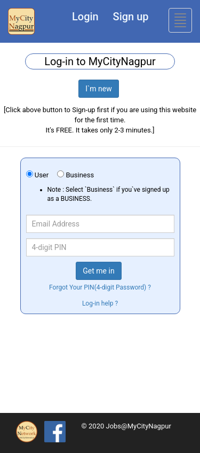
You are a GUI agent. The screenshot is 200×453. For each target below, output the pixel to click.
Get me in (98, 271)
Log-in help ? (100, 303)
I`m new (98, 88)
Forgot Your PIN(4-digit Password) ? (100, 287)
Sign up (131, 16)
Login (85, 16)
